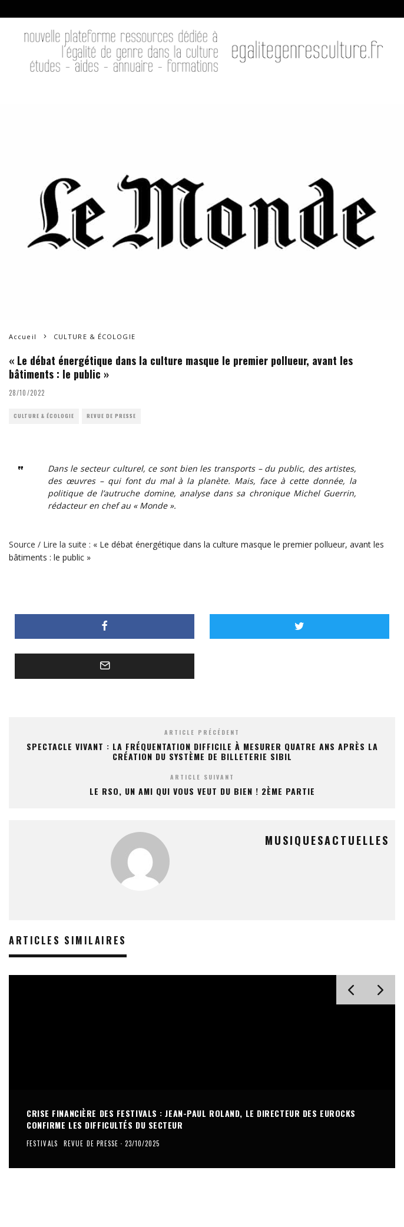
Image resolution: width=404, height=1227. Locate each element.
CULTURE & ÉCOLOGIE (44, 416)
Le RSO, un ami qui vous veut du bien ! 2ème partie (202, 791)
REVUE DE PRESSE (111, 416)
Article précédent (202, 732)
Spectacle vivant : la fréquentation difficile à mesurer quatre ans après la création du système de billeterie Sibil (202, 751)
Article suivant (202, 776)
